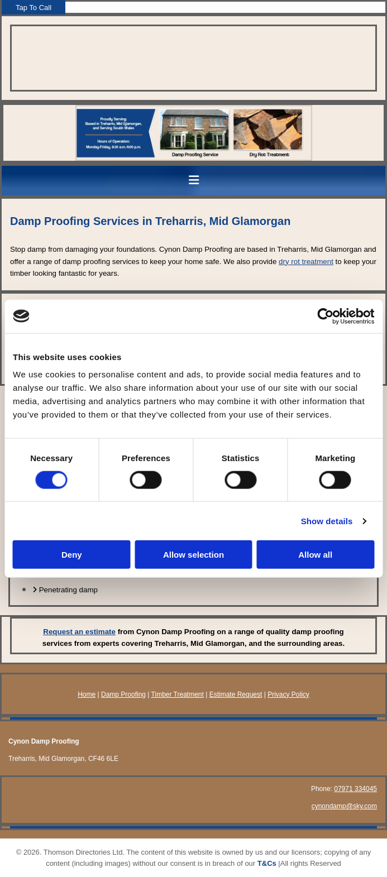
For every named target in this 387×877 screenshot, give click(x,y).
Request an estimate (79, 631)
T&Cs (266, 863)
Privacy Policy (288, 694)
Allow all (315, 554)
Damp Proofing (123, 694)
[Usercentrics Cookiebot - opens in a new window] (325, 316)
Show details (327, 520)
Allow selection (193, 554)
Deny (71, 554)
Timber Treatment (177, 694)
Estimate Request (235, 694)
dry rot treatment (306, 261)
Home (86, 694)
